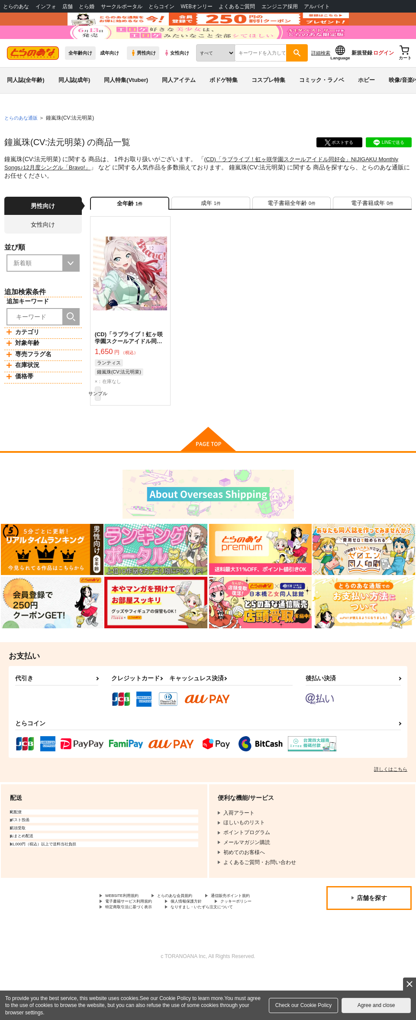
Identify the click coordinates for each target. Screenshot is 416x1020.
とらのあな (16, 6)
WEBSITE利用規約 (127, 932)
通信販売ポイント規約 (131, 939)
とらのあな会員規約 (191, 932)
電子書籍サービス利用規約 (207, 939)
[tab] (210, 231)
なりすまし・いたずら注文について (227, 954)
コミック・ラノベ (321, 105)
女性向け (176, 78)
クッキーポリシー (186, 947)
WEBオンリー (197, 6)
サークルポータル (121, 6)
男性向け (143, 78)
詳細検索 (320, 78)
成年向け (109, 78)
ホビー (366, 105)
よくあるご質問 (237, 6)
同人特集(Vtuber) (126, 105)
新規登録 (362, 78)
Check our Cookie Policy (303, 1005)
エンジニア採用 (279, 6)
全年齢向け (80, 78)
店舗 (67, 6)
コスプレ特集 (268, 105)
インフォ (45, 6)
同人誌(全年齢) (26, 105)
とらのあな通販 (22, 143)
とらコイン (161, 6)
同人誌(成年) (74, 105)
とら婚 (86, 6)
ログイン (383, 78)
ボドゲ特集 (224, 105)
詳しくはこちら (390, 804)
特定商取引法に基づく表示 (136, 954)
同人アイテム (179, 105)
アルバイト (317, 6)
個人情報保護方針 (126, 947)
